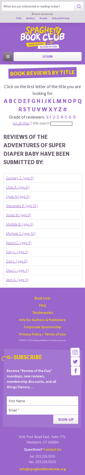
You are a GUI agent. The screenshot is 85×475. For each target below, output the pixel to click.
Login (48, 56)
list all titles (21, 123)
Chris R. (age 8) (17, 187)
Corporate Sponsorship (42, 327)
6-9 (72, 116)
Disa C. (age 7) (17, 270)
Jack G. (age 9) (17, 280)
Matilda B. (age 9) (19, 224)
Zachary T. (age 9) (20, 178)
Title (19, 18)
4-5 (63, 116)
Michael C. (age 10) (21, 233)
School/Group (60, 18)
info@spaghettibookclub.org (42, 469)
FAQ (42, 305)
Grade (43, 18)
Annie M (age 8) (18, 215)
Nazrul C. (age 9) (19, 243)
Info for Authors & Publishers (42, 320)
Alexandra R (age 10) (22, 206)
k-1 (48, 116)
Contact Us (52, 449)
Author (30, 18)
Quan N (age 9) (18, 196)
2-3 (56, 116)
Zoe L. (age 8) (17, 261)
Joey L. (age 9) (17, 252)
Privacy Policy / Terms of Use (42, 334)
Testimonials (42, 312)
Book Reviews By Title (42, 73)
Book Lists (42, 298)
